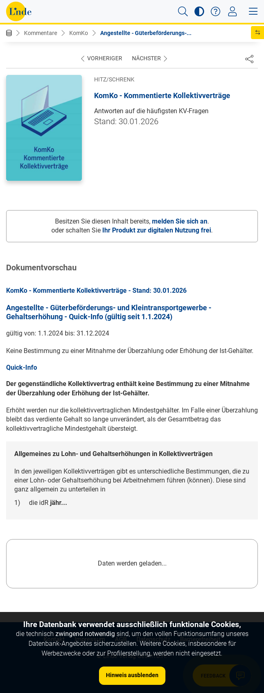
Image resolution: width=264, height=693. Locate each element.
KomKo (78, 33)
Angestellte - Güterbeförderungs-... (145, 33)
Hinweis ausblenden (132, 675)
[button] (183, 11)
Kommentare (40, 33)
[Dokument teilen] (249, 58)
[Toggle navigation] (232, 11)
